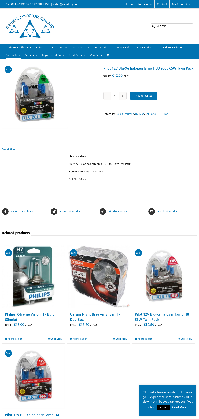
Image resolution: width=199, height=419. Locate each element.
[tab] (27, 149)
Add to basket (144, 95)
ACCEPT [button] (163, 407)
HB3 (159, 114)
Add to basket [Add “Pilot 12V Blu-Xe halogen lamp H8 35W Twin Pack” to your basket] (145, 338)
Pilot (165, 114)
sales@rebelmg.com (66, 4)
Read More (179, 407)
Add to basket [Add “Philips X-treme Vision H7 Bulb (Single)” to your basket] (15, 338)
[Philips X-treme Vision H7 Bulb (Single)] (33, 276)
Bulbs (119, 114)
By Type (139, 114)
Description (8, 149)
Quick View (56, 338)
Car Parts (150, 114)
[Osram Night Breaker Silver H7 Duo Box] (98, 276)
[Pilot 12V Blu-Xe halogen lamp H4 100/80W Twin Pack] (33, 377)
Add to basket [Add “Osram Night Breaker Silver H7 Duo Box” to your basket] (80, 338)
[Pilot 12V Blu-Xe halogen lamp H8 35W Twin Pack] (163, 276)
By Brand (129, 114)
